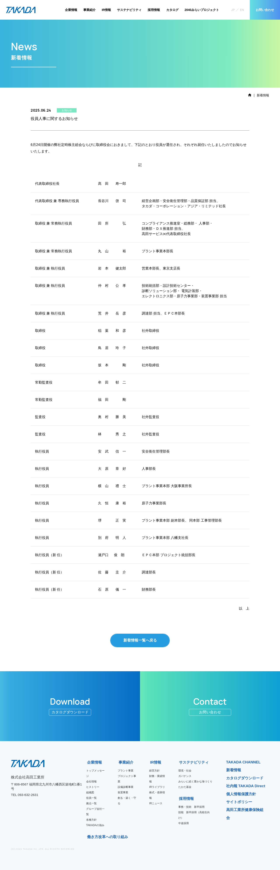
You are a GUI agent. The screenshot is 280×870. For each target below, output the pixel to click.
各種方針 (91, 819)
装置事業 (123, 792)
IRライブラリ (157, 787)
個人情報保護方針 (241, 794)
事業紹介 (89, 10)
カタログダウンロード (244, 778)
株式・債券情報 (157, 795)
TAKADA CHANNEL (243, 762)
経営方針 (154, 770)
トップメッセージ (95, 773)
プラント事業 (125, 770)
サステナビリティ (129, 10)
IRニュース (155, 803)
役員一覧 (91, 797)
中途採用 (183, 823)
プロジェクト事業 (127, 779)
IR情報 (106, 10)
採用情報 (154, 10)
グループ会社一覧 (95, 811)
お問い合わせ (265, 10)
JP (233, 10)
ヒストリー (92, 787)
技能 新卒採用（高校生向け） (194, 815)
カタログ (172, 10)
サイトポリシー (239, 802)
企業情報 (71, 10)
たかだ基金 (184, 787)
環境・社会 (184, 770)
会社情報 (91, 781)
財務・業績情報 (157, 779)
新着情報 (233, 770)
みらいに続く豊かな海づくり (195, 781)
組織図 (90, 792)
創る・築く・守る (127, 800)
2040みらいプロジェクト (202, 10)
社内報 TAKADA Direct (245, 786)
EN (242, 10)
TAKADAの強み (95, 825)
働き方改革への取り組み (88, 837)
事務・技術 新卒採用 (191, 806)
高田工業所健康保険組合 (244, 814)
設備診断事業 (125, 787)
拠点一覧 (91, 803)
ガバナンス (184, 776)
